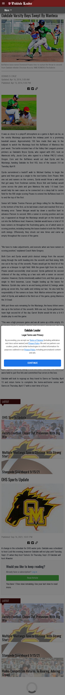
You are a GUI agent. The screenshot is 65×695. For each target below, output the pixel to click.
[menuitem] (8, 10)
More (8, 10)
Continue (32, 363)
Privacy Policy (33, 343)
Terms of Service (36, 340)
